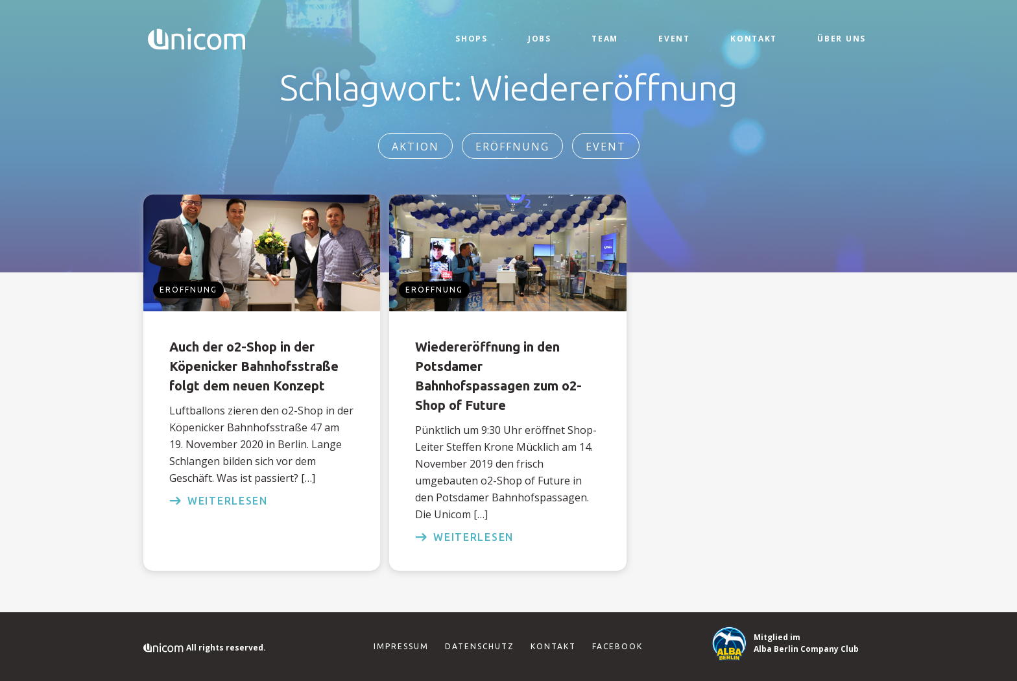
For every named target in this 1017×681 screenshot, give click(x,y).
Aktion (415, 146)
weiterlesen (218, 501)
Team (605, 38)
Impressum (401, 646)
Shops (471, 38)
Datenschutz (479, 646)
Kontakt (753, 38)
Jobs (539, 38)
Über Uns (841, 38)
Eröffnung (512, 146)
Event (674, 38)
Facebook (617, 646)
